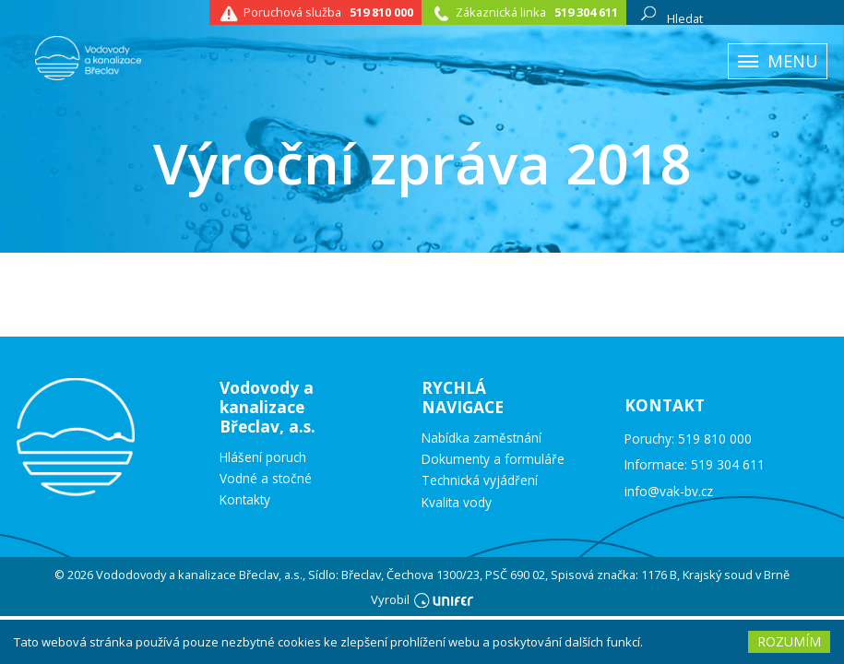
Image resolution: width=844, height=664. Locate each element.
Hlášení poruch (263, 457)
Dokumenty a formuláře (493, 459)
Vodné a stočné (266, 478)
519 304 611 (586, 12)
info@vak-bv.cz (668, 491)
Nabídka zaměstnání (481, 438)
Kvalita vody (457, 502)
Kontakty (245, 500)
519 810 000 (381, 12)
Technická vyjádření (480, 480)
